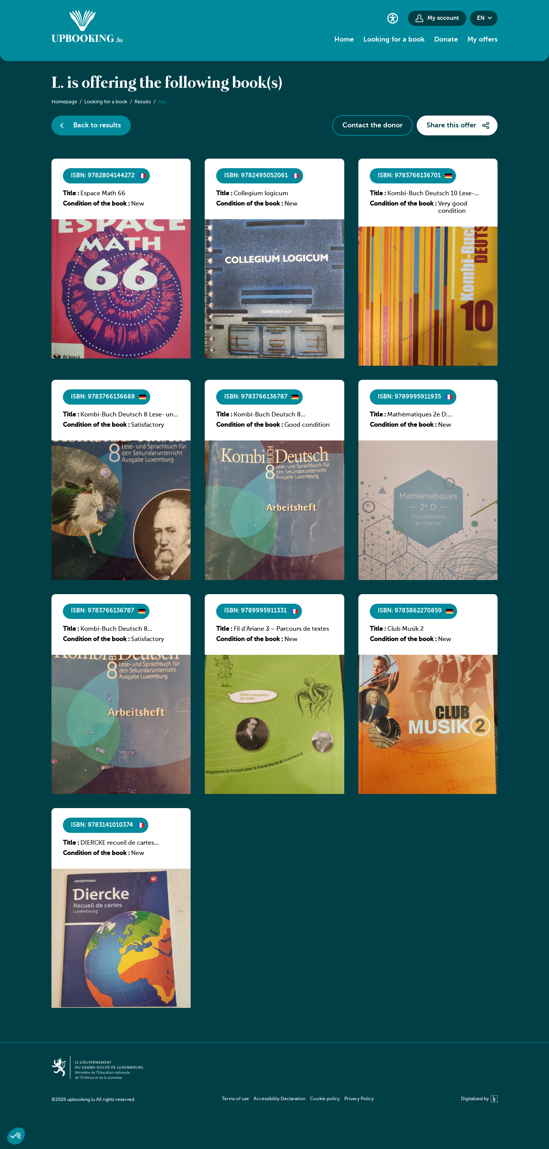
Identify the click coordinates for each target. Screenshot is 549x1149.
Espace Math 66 (102, 194)
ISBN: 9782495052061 (256, 176)
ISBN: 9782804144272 (103, 176)
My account (443, 18)
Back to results (97, 125)
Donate (446, 39)
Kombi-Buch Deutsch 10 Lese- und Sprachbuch (430, 194)
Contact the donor (372, 125)
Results (143, 102)
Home (344, 39)
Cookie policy (325, 1099)
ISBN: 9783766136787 (255, 397)
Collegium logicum (261, 194)
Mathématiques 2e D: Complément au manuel (421, 415)
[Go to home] (87, 27)
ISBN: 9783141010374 (102, 825)
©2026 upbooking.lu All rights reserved (92, 1100)
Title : (71, 194)
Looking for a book (394, 39)
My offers (482, 39)
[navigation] (298, 1098)
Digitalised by (479, 1098)
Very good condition (452, 207)
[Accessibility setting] (392, 18)
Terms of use (235, 1099)
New (137, 204)
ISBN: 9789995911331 (255, 611)
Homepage (64, 102)
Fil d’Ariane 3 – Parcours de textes (281, 629)
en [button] (481, 18)
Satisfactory (147, 425)
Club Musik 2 (405, 629)
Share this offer (451, 125)
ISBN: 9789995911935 (409, 397)
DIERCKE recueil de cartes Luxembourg (117, 843)
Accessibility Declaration (279, 1099)
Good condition (307, 425)
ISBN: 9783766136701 (409, 176)
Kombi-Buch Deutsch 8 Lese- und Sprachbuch (128, 415)
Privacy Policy (359, 1099)
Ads (162, 102)
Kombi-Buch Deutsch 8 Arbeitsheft (267, 415)
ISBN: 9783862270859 (410, 611)
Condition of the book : (96, 204)
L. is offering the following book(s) (167, 84)
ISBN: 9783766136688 (103, 397)
